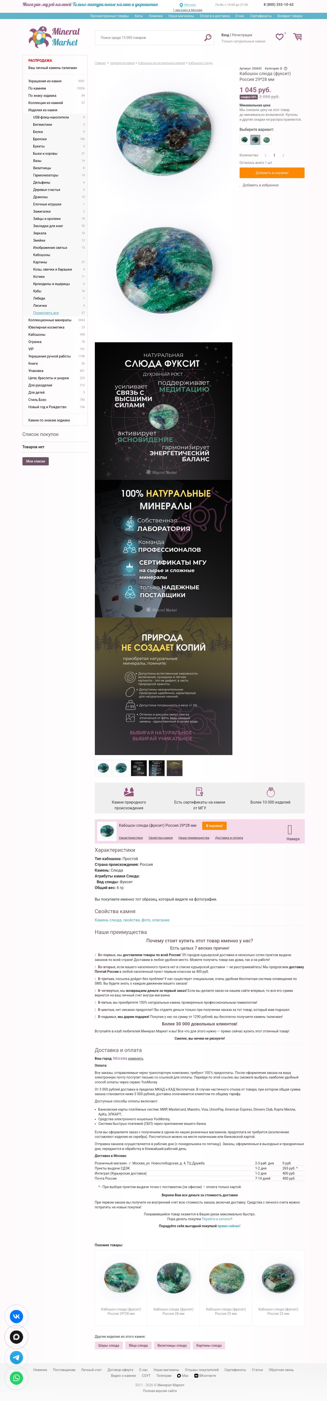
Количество (249, 155)
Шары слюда (108, 1345)
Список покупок (40, 434)
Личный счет (91, 1370)
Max (182, 1376)
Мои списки (35, 461)
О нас (240, 16)
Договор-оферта (120, 1370)
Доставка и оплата (229, 838)
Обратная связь (281, 1370)
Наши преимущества (194, 838)
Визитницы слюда (172, 1345)
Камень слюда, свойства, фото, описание (132, 920)
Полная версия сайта (160, 1391)
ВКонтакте (205, 1376)
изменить (136, 1058)
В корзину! (214, 826)
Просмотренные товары (109, 16)
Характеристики (131, 838)
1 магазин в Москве (187, 10)
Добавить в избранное (260, 185)
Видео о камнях (123, 1376)
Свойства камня (161, 838)
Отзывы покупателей (202, 1370)
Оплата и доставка (215, 16)
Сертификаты (261, 16)
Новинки (156, 16)
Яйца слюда (138, 1345)
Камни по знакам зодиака (49, 420)
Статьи (257, 1370)
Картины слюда (209, 1345)
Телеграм (163, 1376)
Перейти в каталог (216, 1219)
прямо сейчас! (229, 1226)
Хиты (139, 16)
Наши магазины (181, 16)
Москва (190, 5)
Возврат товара (290, 16)
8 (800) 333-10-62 (279, 4)
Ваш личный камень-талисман (52, 68)
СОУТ (146, 1376)
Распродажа (40, 61)
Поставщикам (64, 1370)
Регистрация (242, 35)
